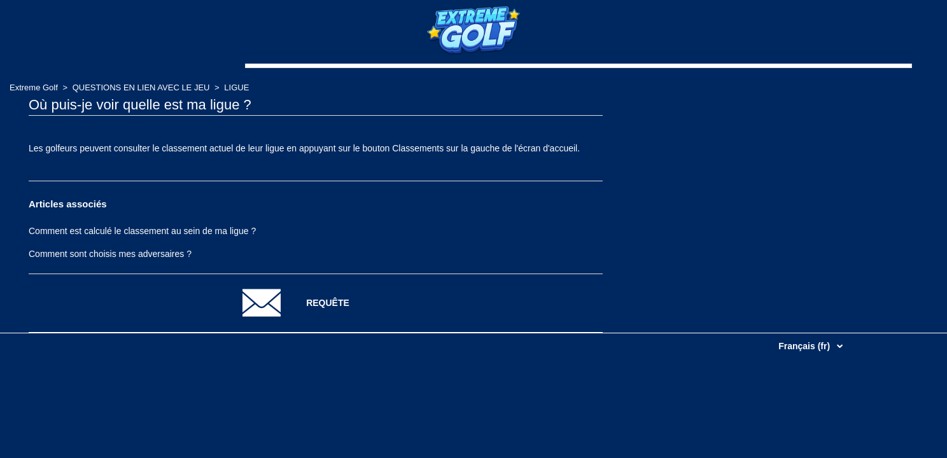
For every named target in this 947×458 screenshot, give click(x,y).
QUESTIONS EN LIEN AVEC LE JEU (141, 87)
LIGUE (236, 87)
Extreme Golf (34, 87)
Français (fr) (805, 346)
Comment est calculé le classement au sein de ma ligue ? (142, 231)
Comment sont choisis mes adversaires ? (110, 254)
